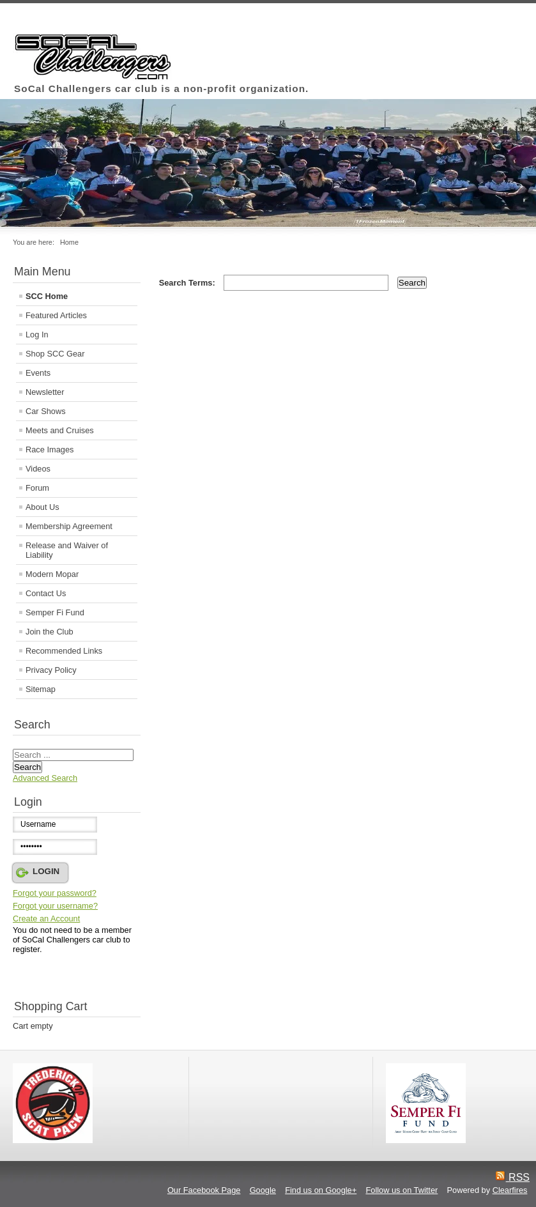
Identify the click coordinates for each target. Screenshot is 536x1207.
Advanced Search (45, 778)
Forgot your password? (54, 893)
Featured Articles (56, 315)
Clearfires (510, 1190)
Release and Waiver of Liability (67, 550)
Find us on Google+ (320, 1190)
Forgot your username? (55, 906)
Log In (37, 334)
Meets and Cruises (60, 430)
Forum (37, 488)
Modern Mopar (52, 574)
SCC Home (47, 296)
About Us (42, 507)
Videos (38, 468)
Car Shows (46, 411)
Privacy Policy (51, 670)
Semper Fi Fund (55, 612)
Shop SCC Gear (55, 353)
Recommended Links (64, 651)
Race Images (49, 449)
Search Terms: (188, 283)
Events (38, 373)
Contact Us (46, 593)
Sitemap (41, 689)
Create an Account (46, 918)
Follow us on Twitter (401, 1190)
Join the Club (49, 631)
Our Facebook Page (204, 1190)
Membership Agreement (69, 526)
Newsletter (45, 392)
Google (263, 1190)
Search (27, 767)
